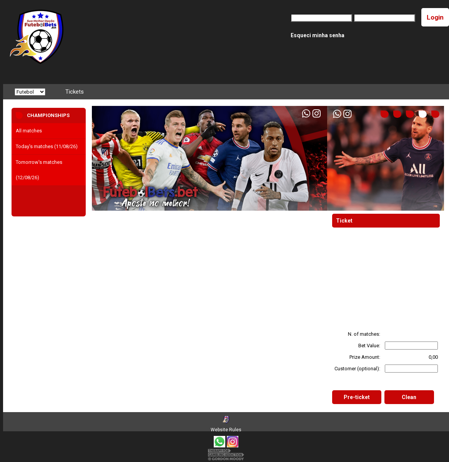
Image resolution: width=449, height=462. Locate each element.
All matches (29, 131)
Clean (409, 397)
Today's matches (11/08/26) (47, 146)
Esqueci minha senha (317, 35)
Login (435, 17)
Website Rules (226, 429)
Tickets (74, 91)
